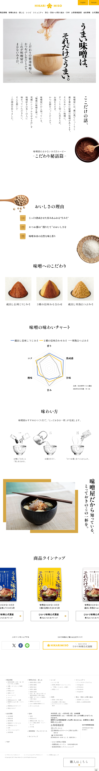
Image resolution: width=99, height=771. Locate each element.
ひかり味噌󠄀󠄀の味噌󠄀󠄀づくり (37, 703)
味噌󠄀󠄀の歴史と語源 (35, 682)
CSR (68, 12)
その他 (32, 727)
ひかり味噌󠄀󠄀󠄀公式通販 (59, 742)
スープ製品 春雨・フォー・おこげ (38, 723)
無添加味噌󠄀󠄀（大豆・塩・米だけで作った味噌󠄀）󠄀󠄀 (16, 683)
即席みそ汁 (11, 690)
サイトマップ (33, 736)
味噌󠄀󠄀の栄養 (33, 691)
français (93, 2)
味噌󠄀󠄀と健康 (33, 689)
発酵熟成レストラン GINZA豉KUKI (65, 744)
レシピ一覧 (55, 682)
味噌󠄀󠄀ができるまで (35, 701)
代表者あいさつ (12, 725)
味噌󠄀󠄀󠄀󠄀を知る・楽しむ (16, 12)
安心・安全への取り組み (54, 12)
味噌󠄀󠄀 (9, 688)
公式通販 (95, 12)
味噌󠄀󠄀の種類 (33, 685)
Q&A (30, 713)
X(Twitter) (80, 687)
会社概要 (10, 716)
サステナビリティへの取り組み (60, 704)
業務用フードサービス (14, 723)
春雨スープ (11, 693)
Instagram (80, 685)
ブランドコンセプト (14, 730)
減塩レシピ (55, 689)
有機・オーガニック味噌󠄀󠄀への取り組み (38, 698)
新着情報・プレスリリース (38, 731)
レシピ (28, 12)
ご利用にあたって (53, 755)
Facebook (80, 689)
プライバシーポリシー (13, 755)
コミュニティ (38, 12)
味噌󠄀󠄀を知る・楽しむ (36, 680)
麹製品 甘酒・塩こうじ (37, 721)
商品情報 (3, 12)
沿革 (9, 728)
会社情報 (86, 12)
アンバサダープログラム (84, 682)
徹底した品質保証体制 (84, 702)
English (83, 2)
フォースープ (12, 695)
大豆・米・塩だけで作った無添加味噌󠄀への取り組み (38, 694)
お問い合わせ (58, 728)
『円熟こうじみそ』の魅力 (60, 687)
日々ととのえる (34, 706)
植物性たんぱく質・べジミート (16, 702)
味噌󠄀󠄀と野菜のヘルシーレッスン (61, 685)
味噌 (31, 716)
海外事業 (10, 721)
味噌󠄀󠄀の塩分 (33, 687)
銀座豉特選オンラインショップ (63, 747)
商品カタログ (12, 708)
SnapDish (80, 691)
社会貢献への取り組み (59, 702)
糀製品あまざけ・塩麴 (14, 700)
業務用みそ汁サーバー (14, 706)
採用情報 (10, 732)
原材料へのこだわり (83, 699)
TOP (8, 742)
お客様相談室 (76, 12)
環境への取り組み (57, 699)
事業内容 (10, 718)
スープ (10, 697)
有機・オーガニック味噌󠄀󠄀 (15, 686)
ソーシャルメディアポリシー (34, 755)
